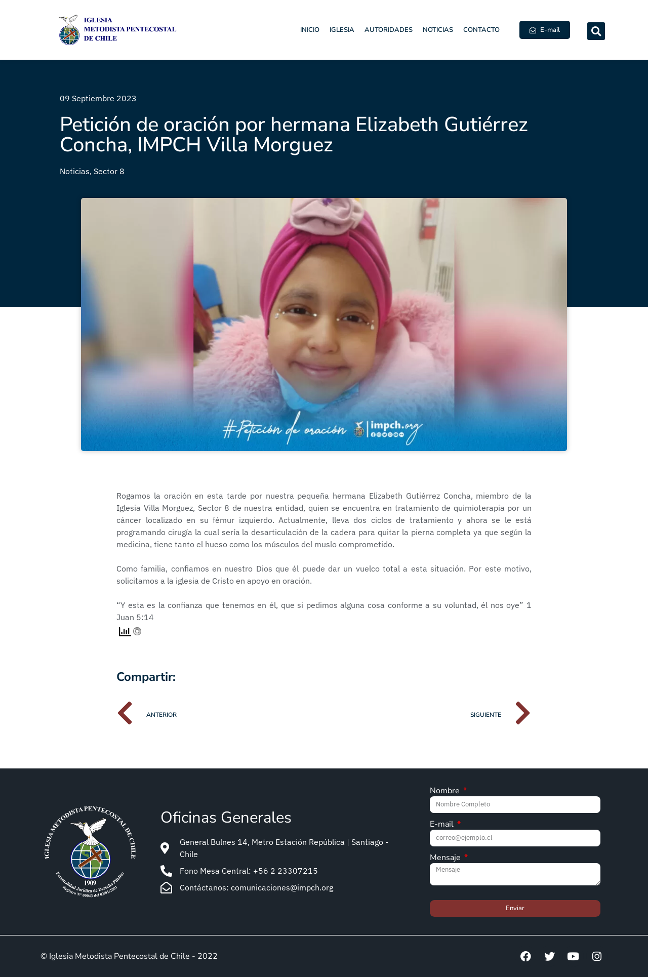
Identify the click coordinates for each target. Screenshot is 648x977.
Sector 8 (109, 171)
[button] (596, 31)
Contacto (481, 29)
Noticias (438, 29)
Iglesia (342, 29)
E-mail (443, 825)
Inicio (309, 29)
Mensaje (446, 858)
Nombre (446, 791)
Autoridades (388, 29)
